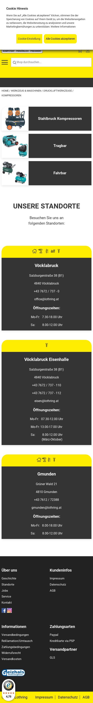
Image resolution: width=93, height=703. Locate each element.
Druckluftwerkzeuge (57, 90)
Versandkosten (11, 659)
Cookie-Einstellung (29, 38)
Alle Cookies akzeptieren (60, 38)
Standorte (8, 584)
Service (6, 596)
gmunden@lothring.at (46, 507)
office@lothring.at (46, 299)
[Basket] (80, 51)
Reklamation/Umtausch (17, 641)
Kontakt (7, 602)
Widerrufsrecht (11, 653)
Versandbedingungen (15, 635)
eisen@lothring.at (46, 401)
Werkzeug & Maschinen (26, 90)
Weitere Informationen (63, 26)
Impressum (57, 578)
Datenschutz (58, 584)
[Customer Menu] (87, 51)
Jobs (5, 590)
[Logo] (22, 52)
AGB (52, 590)
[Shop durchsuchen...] (51, 62)
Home (5, 90)
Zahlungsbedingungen (16, 647)
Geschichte (9, 578)
